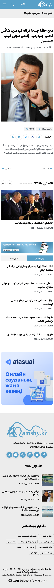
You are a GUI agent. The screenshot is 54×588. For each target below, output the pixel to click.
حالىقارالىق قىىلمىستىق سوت (27, 536)
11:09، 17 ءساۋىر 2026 (43, 308)
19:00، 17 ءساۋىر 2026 (43, 274)
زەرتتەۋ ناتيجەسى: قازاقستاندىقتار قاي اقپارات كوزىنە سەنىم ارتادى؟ (20, 508)
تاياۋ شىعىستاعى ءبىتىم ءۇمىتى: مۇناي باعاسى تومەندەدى (32, 302)
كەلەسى (6, 168)
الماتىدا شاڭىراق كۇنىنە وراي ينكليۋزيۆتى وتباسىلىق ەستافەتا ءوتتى (30, 268)
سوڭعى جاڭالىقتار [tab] (40, 258)
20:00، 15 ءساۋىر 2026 (43, 339)
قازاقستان (34, 553)
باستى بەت (48, 13)
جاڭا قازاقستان (47, 536)
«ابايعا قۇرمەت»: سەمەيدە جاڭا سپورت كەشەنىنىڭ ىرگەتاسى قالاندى (29, 319)
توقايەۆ (19, 547)
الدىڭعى (47, 168)
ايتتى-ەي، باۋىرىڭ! (32, 13)
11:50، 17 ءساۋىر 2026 (43, 291)
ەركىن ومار (30, 547)
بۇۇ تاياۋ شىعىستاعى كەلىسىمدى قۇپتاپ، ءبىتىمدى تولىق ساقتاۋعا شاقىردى (27, 285)
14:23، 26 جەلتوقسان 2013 (38, 47)
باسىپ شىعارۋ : (45, 129)
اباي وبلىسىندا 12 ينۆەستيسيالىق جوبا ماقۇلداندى (30, 334)
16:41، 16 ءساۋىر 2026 (43, 326)
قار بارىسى (11, 541)
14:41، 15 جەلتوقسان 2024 (42, 228)
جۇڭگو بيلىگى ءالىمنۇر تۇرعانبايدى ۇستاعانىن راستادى (20, 493)
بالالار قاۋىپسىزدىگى (45, 547)
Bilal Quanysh (15, 47)
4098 (30, 129)
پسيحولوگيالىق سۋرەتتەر (28, 541)
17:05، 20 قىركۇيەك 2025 (28, 483)
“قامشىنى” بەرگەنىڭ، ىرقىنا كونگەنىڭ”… (34, 222)
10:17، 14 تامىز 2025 (30, 499)
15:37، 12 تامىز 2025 (30, 515)
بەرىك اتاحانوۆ (47, 553)
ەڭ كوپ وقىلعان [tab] (14, 258)
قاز (22, 4)
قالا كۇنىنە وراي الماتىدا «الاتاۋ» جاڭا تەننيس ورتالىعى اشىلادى (20, 477)
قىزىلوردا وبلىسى (46, 541)
